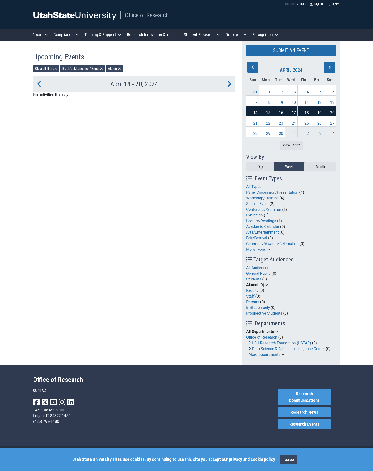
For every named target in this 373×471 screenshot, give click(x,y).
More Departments (264, 354)
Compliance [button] (66, 34)
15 (268, 113)
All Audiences (257, 267)
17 (294, 113)
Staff (250, 296)
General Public (258, 273)
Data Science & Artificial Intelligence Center (288, 348)
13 (332, 102)
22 (268, 123)
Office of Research (147, 15)
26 (319, 123)
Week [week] (289, 166)
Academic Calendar (262, 226)
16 (281, 113)
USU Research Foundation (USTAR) (281, 343)
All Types (253, 186)
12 (319, 102)
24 (294, 123)
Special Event (257, 204)
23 (281, 123)
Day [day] (260, 166)
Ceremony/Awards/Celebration (272, 243)
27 (332, 123)
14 (255, 113)
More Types (256, 249)
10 (294, 102)
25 (306, 123)
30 (281, 133)
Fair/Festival (256, 238)
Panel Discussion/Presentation (272, 192)
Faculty (252, 290)
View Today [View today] (291, 145)
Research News (304, 412)
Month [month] (320, 166)
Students (253, 279)
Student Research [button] (202, 34)
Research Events (304, 424)
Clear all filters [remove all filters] (46, 69)
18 (306, 113)
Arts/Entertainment (262, 232)
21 (255, 123)
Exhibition (254, 215)
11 (306, 102)
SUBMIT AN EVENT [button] (291, 50)
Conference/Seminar (263, 209)
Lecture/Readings (261, 221)
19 (319, 113)
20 (332, 113)
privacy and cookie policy (252, 459)
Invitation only (258, 307)
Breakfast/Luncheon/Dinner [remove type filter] (82, 69)
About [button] (40, 34)
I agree (288, 459)
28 (255, 133)
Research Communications (304, 397)
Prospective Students (264, 313)
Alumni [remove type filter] (114, 69)
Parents (252, 302)
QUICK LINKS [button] (295, 4)
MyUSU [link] (316, 4)
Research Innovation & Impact (152, 34)
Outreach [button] (236, 34)
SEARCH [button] (334, 4)
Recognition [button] (265, 34)
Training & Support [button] (102, 34)
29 (268, 133)
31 (255, 92)
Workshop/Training (262, 198)
